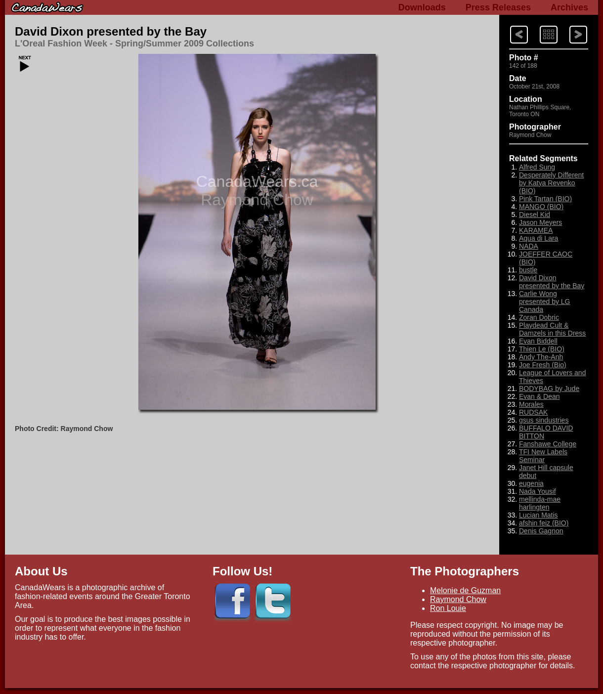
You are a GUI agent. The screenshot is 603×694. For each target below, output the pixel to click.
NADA (528, 246)
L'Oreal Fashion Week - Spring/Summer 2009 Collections (134, 43)
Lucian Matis (538, 515)
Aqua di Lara (538, 238)
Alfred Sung (537, 167)
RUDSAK (533, 412)
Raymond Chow (458, 599)
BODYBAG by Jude (549, 388)
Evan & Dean (539, 396)
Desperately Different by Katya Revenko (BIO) (551, 183)
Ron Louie (448, 608)
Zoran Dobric (539, 317)
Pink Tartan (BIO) (545, 199)
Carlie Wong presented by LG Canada (544, 301)
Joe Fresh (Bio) (542, 365)
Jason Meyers (540, 222)
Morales (531, 404)
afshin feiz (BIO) (543, 523)
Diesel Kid (534, 214)
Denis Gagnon (541, 531)
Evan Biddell (538, 341)
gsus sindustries (543, 420)
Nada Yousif (537, 491)
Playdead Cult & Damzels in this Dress (552, 329)
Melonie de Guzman (465, 590)
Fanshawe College (547, 444)
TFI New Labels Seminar (543, 456)
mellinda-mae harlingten (539, 503)
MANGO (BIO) (541, 207)
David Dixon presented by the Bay (111, 31)
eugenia (531, 483)
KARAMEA (536, 230)
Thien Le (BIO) (541, 349)
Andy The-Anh (541, 357)
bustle (528, 270)
